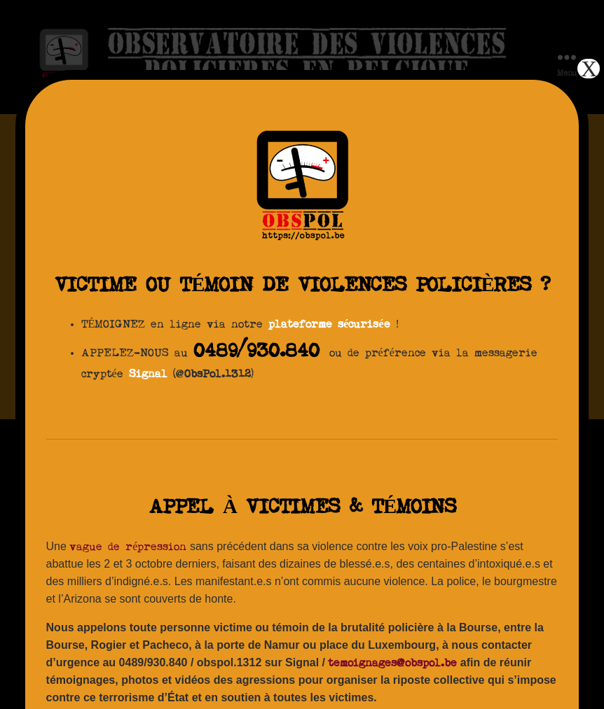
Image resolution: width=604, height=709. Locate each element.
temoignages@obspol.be (392, 663)
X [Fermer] (589, 68)
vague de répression (127, 547)
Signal (148, 374)
